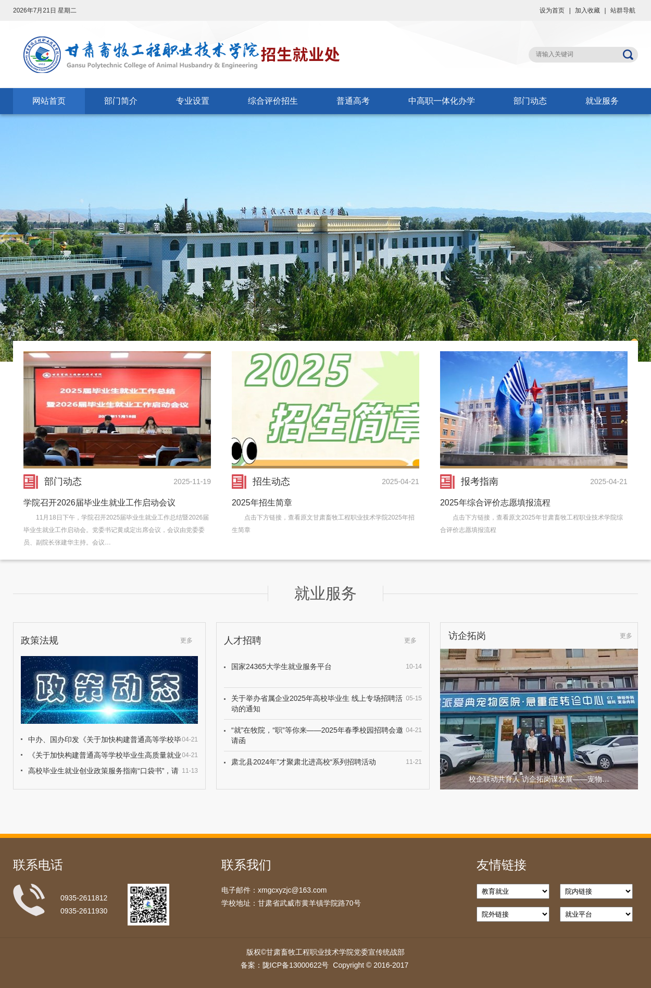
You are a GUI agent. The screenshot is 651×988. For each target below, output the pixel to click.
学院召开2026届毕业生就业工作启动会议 (99, 502)
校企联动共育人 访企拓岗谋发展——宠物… (539, 779)
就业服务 (602, 100)
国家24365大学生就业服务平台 (281, 666)
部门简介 (120, 100)
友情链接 (502, 865)
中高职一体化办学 (441, 100)
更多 (186, 640)
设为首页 (552, 10)
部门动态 (530, 100)
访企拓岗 (467, 636)
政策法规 (39, 640)
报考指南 (479, 481)
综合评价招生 (273, 100)
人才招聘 (242, 640)
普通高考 (353, 100)
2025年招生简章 (262, 502)
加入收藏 (587, 10)
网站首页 (49, 100)
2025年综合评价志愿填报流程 (495, 502)
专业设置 (192, 100)
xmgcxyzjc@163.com (292, 890)
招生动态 (271, 481)
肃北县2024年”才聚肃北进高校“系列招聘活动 (303, 762)
